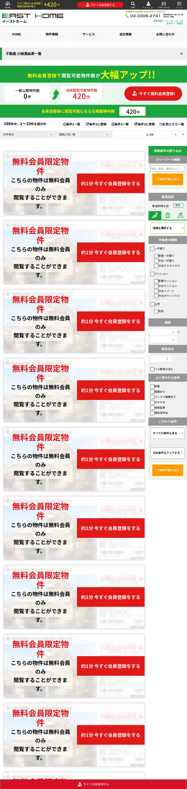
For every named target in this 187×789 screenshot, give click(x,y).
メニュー (179, 4)
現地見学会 (159, 413)
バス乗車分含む (161, 369)
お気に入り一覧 (171, 124)
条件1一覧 (71, 124)
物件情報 (52, 34)
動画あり (157, 391)
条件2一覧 (120, 124)
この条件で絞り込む (167, 179)
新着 (155, 386)
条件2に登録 (144, 124)
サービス (89, 34)
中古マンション (165, 286)
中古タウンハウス (167, 296)
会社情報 (125, 34)
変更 (178, 205)
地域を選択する (162, 228)
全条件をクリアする (166, 452)
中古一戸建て (164, 260)
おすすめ (157, 402)
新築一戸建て (164, 255)
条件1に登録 (95, 124)
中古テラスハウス (167, 265)
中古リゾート (164, 291)
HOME (7, 5)
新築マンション (165, 281)
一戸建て (157, 248)
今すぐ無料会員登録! (153, 93)
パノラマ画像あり (163, 397)
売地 (159, 311)
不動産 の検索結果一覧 (23, 54)
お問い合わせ (164, 4)
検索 (133, 4)
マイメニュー (148, 5)
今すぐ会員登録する (100, 5)
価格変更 (157, 407)
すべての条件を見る (165, 433)
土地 (155, 304)
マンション (159, 274)
